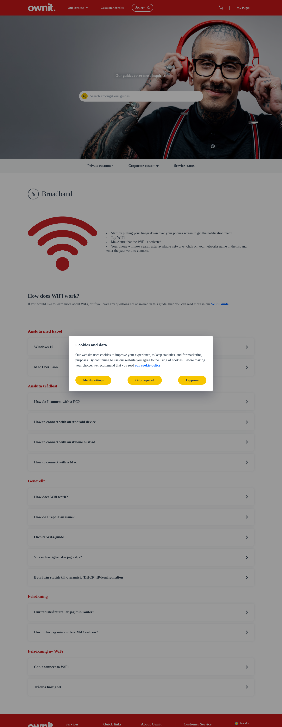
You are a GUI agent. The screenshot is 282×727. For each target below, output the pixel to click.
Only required (144, 380)
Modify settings (93, 380)
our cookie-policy (147, 365)
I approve (192, 380)
